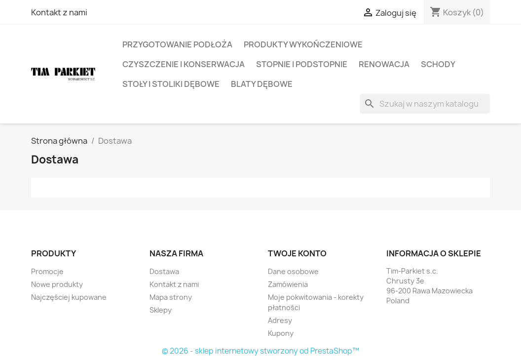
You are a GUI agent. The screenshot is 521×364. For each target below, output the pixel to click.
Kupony (281, 333)
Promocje (47, 271)
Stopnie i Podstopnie (301, 64)
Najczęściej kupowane (69, 297)
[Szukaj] (425, 104)
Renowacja (384, 64)
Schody (438, 64)
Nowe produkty (57, 284)
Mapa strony (170, 297)
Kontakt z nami (59, 12)
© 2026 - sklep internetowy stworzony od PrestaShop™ (260, 351)
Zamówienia (288, 284)
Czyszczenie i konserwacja (183, 64)
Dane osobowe (293, 271)
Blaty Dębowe (262, 84)
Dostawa (164, 271)
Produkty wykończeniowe (303, 44)
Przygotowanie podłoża (177, 44)
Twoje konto (297, 253)
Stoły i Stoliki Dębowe (171, 84)
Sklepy (160, 310)
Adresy (280, 320)
